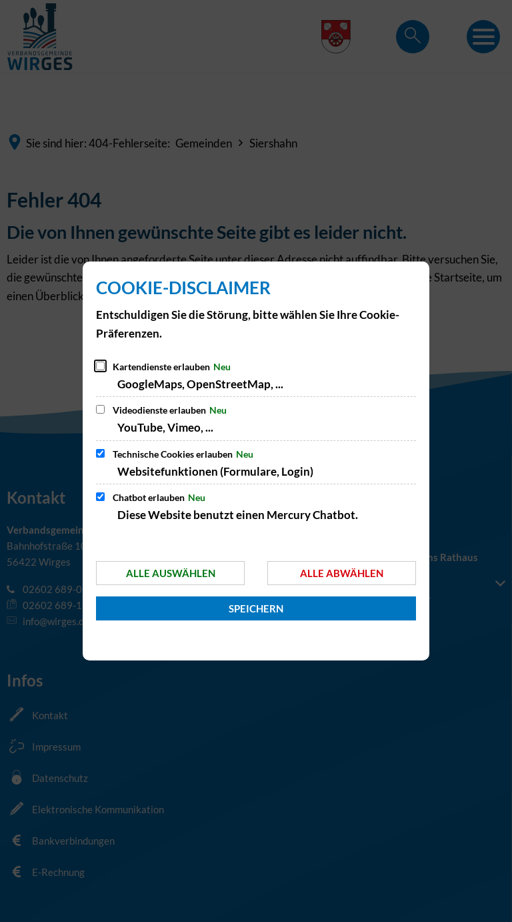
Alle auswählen (170, 573)
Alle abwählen (341, 573)
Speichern (256, 608)
